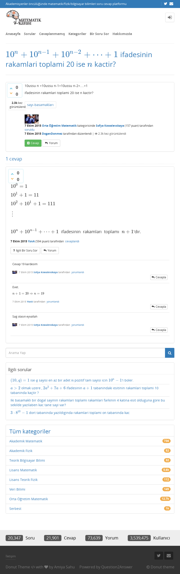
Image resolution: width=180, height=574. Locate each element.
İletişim (11, 556)
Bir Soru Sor (99, 33)
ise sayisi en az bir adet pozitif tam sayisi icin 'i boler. (72, 380)
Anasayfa (13, 33)
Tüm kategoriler (30, 431)
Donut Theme (18, 567)
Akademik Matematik (25, 441)
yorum (53, 143)
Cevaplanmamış (52, 33)
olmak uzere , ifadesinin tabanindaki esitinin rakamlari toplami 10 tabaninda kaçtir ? (84, 390)
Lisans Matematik (23, 470)
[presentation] (62, 54)
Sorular (30, 33)
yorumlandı (77, 272)
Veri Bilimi (17, 489)
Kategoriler (77, 33)
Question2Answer (117, 567)
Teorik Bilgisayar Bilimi (27, 460)
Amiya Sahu (64, 567)
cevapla (161, 277)
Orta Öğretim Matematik (59, 126)
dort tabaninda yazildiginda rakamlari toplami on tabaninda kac (70, 412)
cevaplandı (72, 241)
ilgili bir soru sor (27, 250)
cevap (35, 143)
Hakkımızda (122, 33)
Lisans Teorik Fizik (23, 479)
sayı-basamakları (40, 104)
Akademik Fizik (20, 450)
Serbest (15, 508)
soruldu (29, 130)
